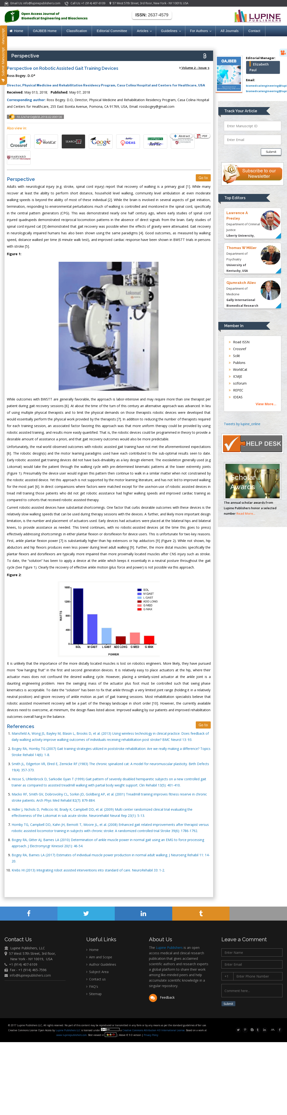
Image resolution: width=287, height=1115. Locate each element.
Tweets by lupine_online (242, 424)
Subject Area (97, 971)
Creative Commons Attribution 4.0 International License (153, 1031)
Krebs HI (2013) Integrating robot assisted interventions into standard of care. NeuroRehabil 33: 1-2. (88, 870)
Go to (203, 178)
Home (16, 31)
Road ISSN (239, 342)
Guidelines (170, 31)
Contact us (96, 979)
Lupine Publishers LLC (68, 1031)
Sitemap (94, 994)
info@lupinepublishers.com (30, 975)
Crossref (237, 349)
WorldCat (238, 369)
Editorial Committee (112, 31)
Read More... (245, 513)
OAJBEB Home (45, 31)
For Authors (200, 31)
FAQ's (92, 986)
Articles (144, 31)
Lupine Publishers (169, 947)
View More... (266, 404)
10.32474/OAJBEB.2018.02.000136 (39, 117)
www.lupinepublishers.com (71, 1035)
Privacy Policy (150, 1035)
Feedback (161, 997)
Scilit (234, 355)
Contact (254, 31)
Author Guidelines (101, 964)
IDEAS (236, 397)
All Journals (229, 31)
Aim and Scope (99, 957)
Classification (77, 31)
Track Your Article (240, 111)
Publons (237, 362)
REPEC (236, 390)
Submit (271, 152)
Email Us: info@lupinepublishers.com (33, 3)
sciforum (238, 383)
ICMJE (235, 376)
